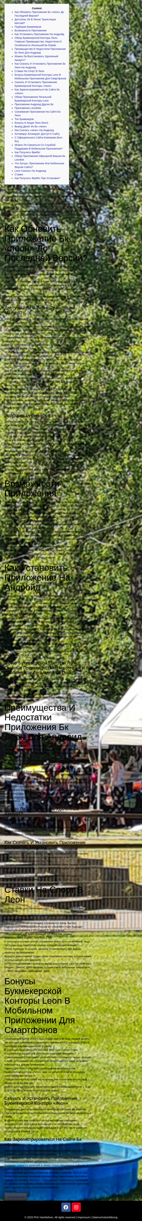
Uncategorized (15, 1196)
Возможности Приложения (31, 30)
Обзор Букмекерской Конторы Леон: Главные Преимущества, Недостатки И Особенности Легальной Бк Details (38, 41)
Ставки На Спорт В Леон (29, 71)
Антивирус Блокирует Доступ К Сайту (37, 133)
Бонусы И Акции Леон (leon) (31, 122)
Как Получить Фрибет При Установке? (37, 178)
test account (33, 1)
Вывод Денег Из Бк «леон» (31, 126)
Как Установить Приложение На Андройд (39, 34)
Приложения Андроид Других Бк (34, 104)
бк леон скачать (58, 1060)
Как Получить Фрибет (27, 152)
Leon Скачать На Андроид (30, 170)
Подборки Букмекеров (28, 26)
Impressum (83, 1217)
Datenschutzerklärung (104, 1217)
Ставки (19, 174)
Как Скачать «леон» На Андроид (34, 130)
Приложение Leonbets (28, 108)
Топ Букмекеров (24, 119)
